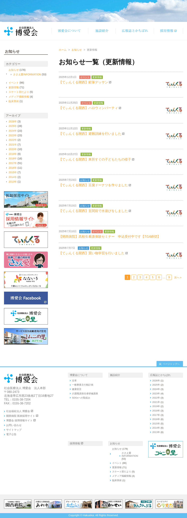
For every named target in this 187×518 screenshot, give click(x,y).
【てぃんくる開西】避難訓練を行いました (90, 134)
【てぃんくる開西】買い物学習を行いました (92, 253)
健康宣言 (76, 389)
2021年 (13, 144)
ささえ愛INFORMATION (27, 74)
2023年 (13, 135)
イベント (85, 77)
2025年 (13, 126)
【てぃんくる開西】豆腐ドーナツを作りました (93, 185)
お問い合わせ (14, 425)
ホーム (62, 49)
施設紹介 (115, 375)
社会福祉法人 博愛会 (18, 411)
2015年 (13, 172)
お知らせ (77, 49)
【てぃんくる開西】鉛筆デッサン (83, 82)
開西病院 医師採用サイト (20, 415)
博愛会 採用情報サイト (19, 420)
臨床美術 (14, 101)
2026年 (13, 121)
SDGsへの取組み (81, 397)
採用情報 (75, 443)
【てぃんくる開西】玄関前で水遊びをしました (93, 211)
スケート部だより (19, 91)
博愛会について (79, 375)
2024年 (13, 130)
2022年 (13, 139)
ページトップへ (171, 364)
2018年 (13, 158)
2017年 (13, 163)
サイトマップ (14, 429)
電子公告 (11, 434)
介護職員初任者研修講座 (85, 393)
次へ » (178, 277)
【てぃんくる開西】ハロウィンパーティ (88, 108)
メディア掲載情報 (19, 96)
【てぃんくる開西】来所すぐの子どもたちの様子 (95, 159)
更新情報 (97, 77)
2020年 (13, 149)
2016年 (13, 167)
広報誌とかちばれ (160, 375)
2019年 (13, 153)
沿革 (74, 380)
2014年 (13, 177)
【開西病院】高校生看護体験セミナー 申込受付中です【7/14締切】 (110, 236)
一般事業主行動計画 (82, 384)
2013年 (13, 181)
